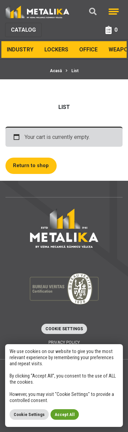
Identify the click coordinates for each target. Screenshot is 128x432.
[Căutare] (93, 12)
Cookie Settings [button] (64, 328)
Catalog (23, 30)
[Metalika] (37, 11)
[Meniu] (114, 11)
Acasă (56, 70)
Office (88, 49)
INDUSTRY (20, 49)
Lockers (56, 49)
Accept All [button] (65, 414)
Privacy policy (64, 342)
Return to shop (31, 166)
